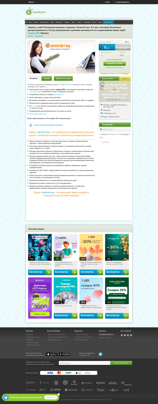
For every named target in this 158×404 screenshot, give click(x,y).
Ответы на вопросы (33, 345)
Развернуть (125, 79)
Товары (68, 22)
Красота (36, 22)
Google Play (64, 354)
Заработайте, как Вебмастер (58, 337)
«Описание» (59, 94)
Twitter (128, 335)
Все (27, 22)
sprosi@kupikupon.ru (106, 334)
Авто (53, 22)
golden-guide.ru (107, 129)
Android (68, 84)
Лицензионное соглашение (111, 100)
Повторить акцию (115, 63)
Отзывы (47, 78)
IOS (59, 84)
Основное (33, 78)
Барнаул (31, 2)
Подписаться (51, 397)
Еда (30, 22)
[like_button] (126, 42)
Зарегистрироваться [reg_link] (123, 2)
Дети (100, 22)
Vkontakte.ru (125, 335)
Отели (94, 22)
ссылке (34, 106)
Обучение (60, 22)
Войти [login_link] (108, 2)
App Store (52, 354)
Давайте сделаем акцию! (56, 334)
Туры (74, 22)
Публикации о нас (33, 337)
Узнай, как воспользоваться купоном (48, 125)
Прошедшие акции (54, 340)
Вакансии (30, 340)
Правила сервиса (33, 342)
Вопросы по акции (63, 78)
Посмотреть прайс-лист (38, 114)
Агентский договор (82, 334)
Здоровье (87, 22)
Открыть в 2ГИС (125, 99)
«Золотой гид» (35, 91)
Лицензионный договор (83, 337)
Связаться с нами (105, 337)
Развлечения (45, 22)
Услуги (80, 22)
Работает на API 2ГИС (112, 98)
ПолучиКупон (108, 22)
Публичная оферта (81, 340)
